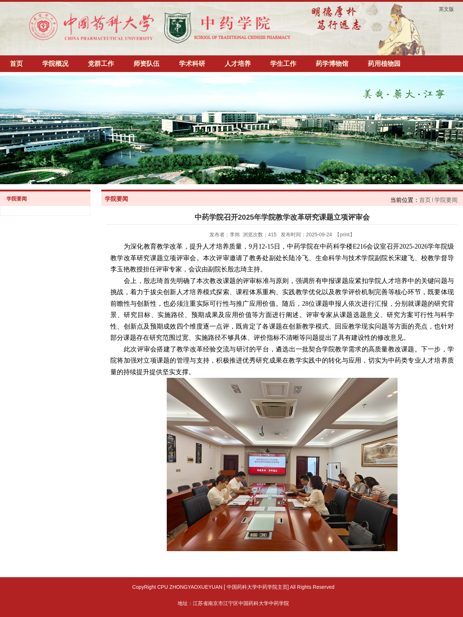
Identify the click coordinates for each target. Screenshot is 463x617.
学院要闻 (446, 199)
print (344, 234)
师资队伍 (146, 63)
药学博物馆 (332, 63)
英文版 (446, 9)
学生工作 (283, 63)
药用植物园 (384, 63)
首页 (16, 63)
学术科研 (192, 63)
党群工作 (101, 63)
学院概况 (55, 63)
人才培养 (238, 63)
